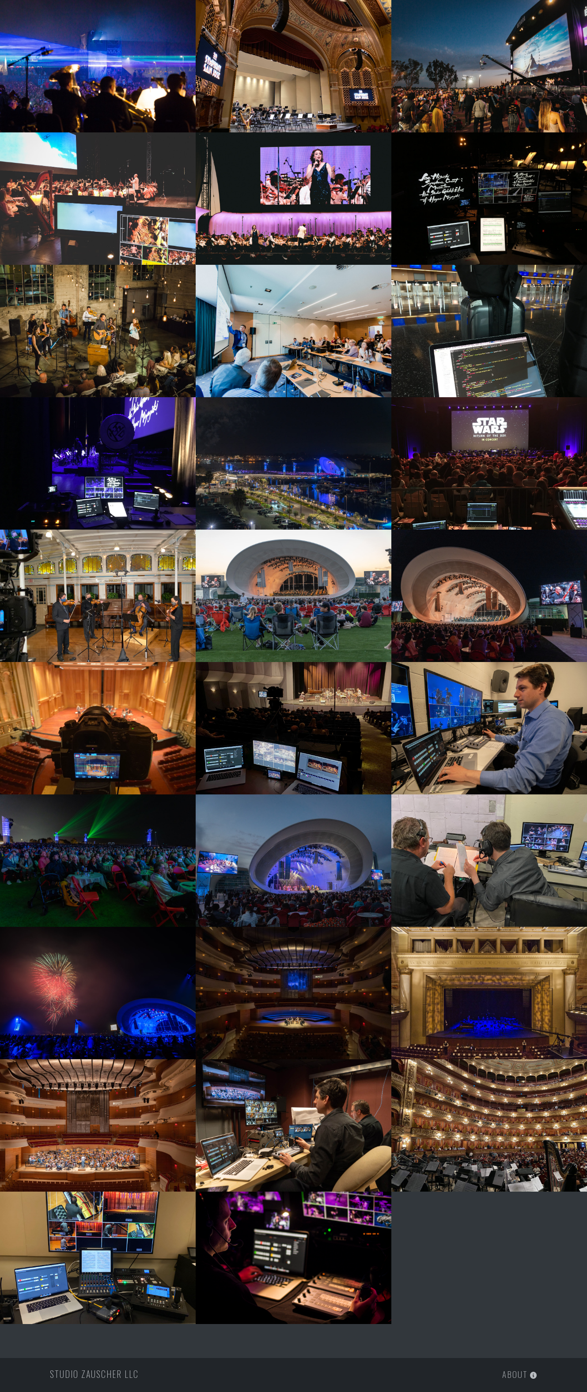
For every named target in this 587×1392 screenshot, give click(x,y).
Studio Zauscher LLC (94, 1374)
